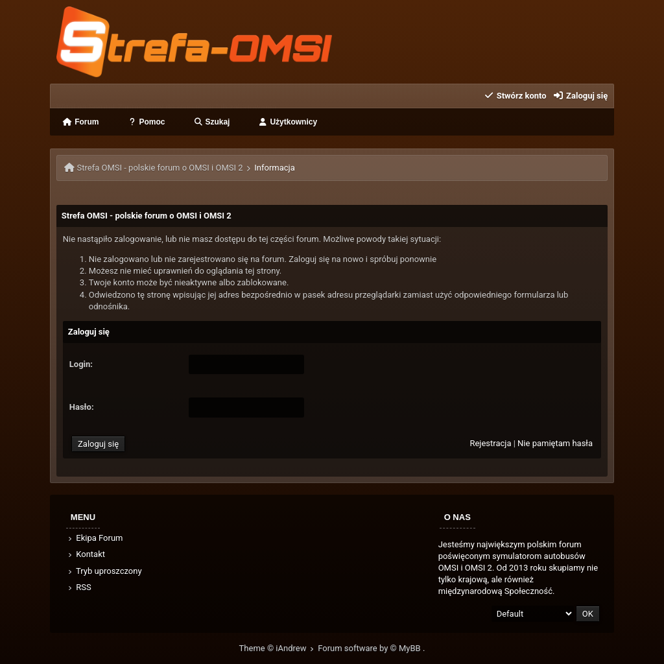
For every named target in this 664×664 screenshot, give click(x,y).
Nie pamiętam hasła (555, 443)
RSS (79, 587)
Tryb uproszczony (104, 571)
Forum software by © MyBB (370, 648)
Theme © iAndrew (278, 648)
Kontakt (86, 554)
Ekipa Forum (95, 538)
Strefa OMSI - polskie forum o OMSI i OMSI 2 (160, 167)
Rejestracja (490, 443)
